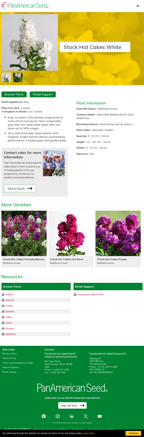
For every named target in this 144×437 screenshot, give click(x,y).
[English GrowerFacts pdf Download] (36, 294)
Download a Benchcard (88, 294)
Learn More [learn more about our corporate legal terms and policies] (88, 433)
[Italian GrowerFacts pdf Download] (36, 317)
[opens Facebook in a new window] (45, 416)
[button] (138, 6)
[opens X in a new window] (86, 416)
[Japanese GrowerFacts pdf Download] (36, 334)
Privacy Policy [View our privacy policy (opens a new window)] (9, 353)
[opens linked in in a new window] (72, 416)
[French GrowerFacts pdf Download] (36, 306)
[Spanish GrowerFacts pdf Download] (36, 311)
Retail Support (43, 94)
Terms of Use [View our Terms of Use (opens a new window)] (9, 358)
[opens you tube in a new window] (100, 416)
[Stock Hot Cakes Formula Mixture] (24, 239)
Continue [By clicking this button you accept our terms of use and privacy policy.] (133, 433)
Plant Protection (10, 367)
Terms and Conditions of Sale (17, 363)
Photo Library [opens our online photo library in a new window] (9, 372)
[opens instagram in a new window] (58, 416)
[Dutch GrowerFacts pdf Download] (36, 323)
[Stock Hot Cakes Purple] (118, 239)
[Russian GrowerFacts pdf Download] (36, 328)
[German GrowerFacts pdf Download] (36, 300)
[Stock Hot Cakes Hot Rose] (71, 239)
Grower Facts (14, 94)
